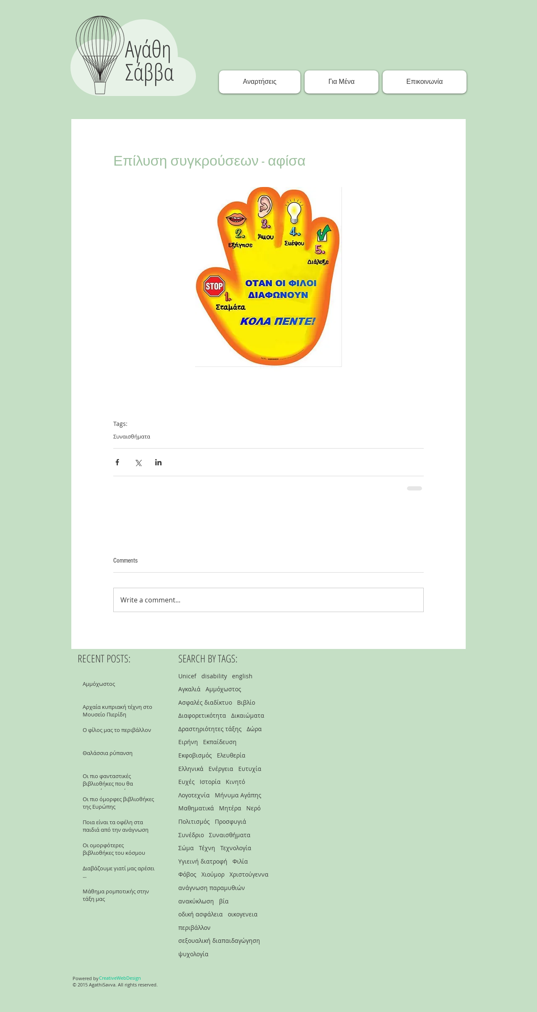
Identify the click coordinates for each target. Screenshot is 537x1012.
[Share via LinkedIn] (158, 462)
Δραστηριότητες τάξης (210, 729)
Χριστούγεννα (248, 874)
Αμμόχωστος (223, 689)
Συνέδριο (191, 835)
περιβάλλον (194, 928)
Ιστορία (210, 782)
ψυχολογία (193, 954)
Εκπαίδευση (220, 742)
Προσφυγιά (230, 821)
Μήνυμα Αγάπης (238, 795)
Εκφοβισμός (195, 755)
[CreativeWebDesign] (120, 978)
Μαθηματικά (196, 808)
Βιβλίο (246, 702)
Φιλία (240, 861)
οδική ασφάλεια (200, 914)
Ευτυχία (249, 769)
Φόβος (187, 874)
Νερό (253, 808)
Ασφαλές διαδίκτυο (205, 702)
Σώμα (186, 848)
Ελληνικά (190, 769)
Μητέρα (230, 808)
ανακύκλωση (196, 901)
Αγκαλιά (189, 689)
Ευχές (186, 782)
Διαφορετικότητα (202, 715)
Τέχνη (207, 848)
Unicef (187, 676)
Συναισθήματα (131, 436)
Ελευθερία (231, 755)
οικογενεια (243, 914)
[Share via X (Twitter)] (138, 462)
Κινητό (235, 782)
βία (224, 901)
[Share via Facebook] (117, 462)
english (242, 676)
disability (214, 676)
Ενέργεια (221, 769)
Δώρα (254, 729)
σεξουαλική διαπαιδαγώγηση (219, 941)
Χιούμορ (212, 874)
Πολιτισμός (194, 821)
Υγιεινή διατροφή (202, 861)
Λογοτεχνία (194, 795)
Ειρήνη (188, 742)
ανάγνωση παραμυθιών (211, 888)
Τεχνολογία (235, 848)
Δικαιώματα (247, 715)
